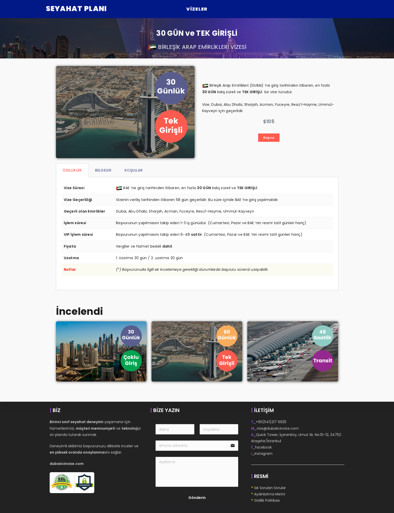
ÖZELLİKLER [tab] (72, 170)
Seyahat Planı (76, 9)
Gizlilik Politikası (267, 500)
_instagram (261, 453)
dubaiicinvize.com (67, 463)
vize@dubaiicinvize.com (278, 428)
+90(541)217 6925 (271, 421)
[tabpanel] (197, 233)
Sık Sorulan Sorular (270, 487)
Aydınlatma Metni (269, 494)
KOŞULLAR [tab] (134, 170)
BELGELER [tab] (103, 170)
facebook (263, 447)
